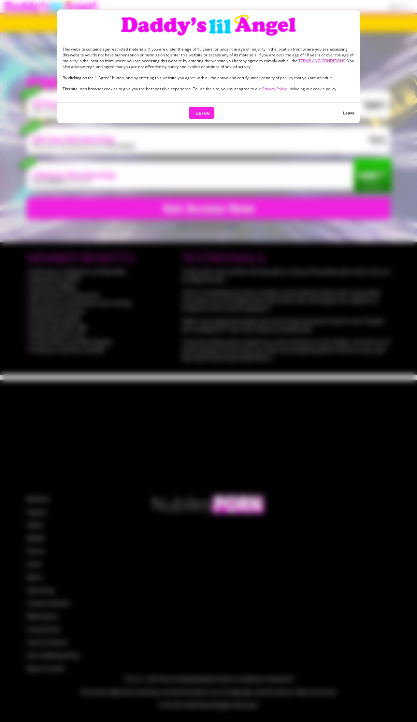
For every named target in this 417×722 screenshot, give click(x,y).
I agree (201, 112)
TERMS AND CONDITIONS (321, 61)
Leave (348, 113)
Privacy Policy (274, 89)
